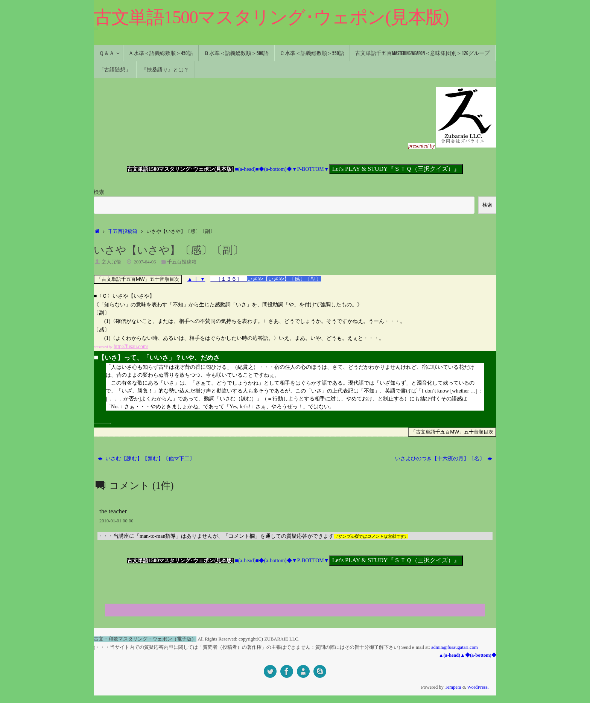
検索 (99, 192)
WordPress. (478, 687)
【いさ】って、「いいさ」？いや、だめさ (157, 357)
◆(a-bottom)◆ (275, 169)
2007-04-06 (145, 262)
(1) (107, 321)
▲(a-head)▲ (452, 655)
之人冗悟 (111, 262)
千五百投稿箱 (122, 231)
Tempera (453, 687)
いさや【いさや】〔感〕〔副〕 (284, 279)
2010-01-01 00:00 (116, 520)
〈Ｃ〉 (105, 296)
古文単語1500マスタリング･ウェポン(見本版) (271, 17)
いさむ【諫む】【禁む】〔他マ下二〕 (146, 458)
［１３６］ (229, 279)
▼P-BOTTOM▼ (310, 169)
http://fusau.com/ (131, 346)
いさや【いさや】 (134, 296)
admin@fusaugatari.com (454, 647)
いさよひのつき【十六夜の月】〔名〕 (444, 458)
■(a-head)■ (247, 169)
